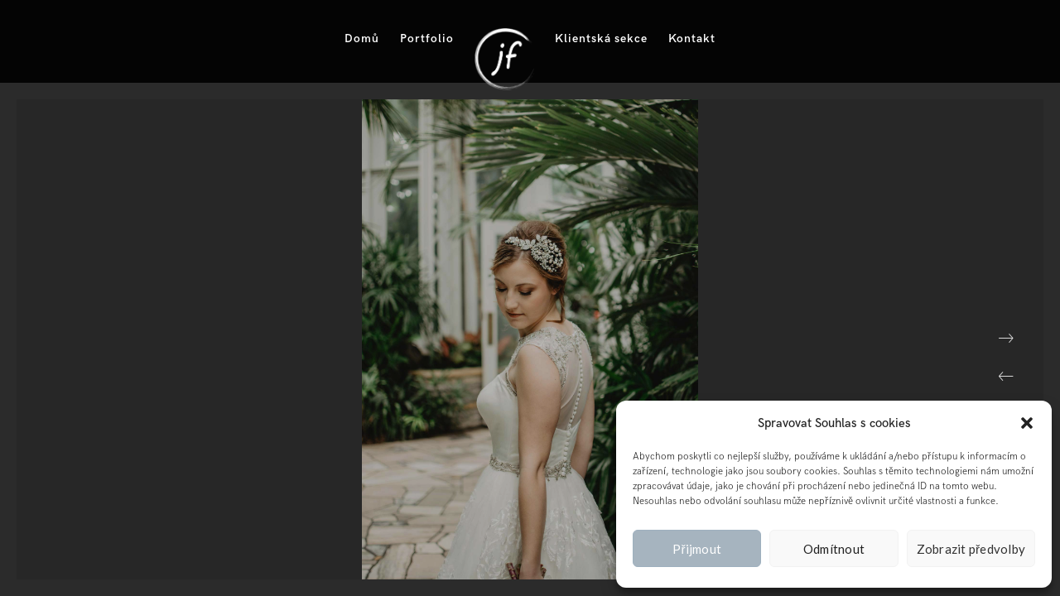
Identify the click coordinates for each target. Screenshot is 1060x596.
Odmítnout (834, 548)
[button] (1027, 423)
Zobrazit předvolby (971, 548)
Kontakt (692, 38)
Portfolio (427, 38)
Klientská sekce (601, 38)
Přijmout (696, 548)
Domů (361, 38)
